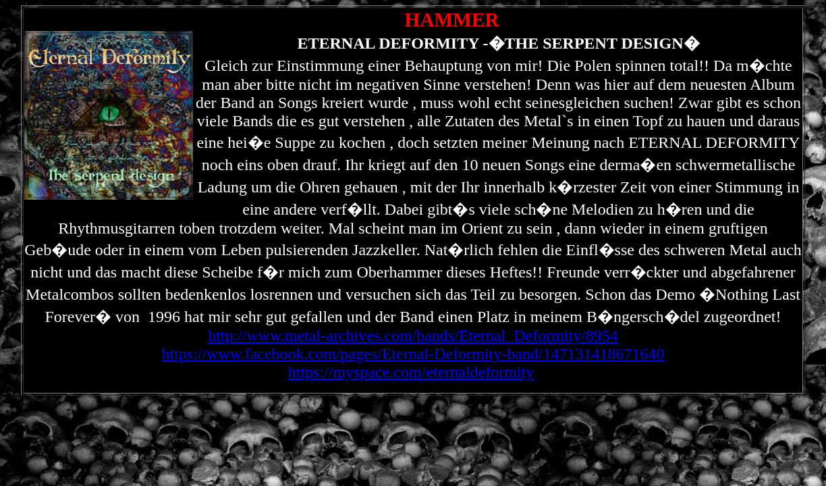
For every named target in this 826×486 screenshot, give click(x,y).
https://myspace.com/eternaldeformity (411, 372)
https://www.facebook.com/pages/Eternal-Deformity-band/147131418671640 (413, 353)
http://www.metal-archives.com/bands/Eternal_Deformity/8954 (413, 335)
